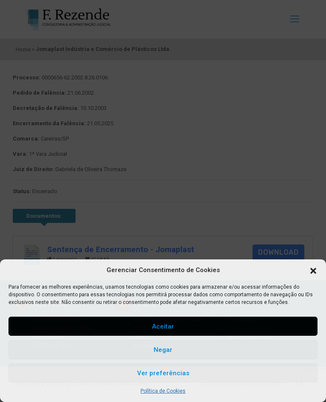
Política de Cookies (163, 391)
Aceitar (163, 326)
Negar (163, 350)
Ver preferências (163, 373)
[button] (313, 270)
